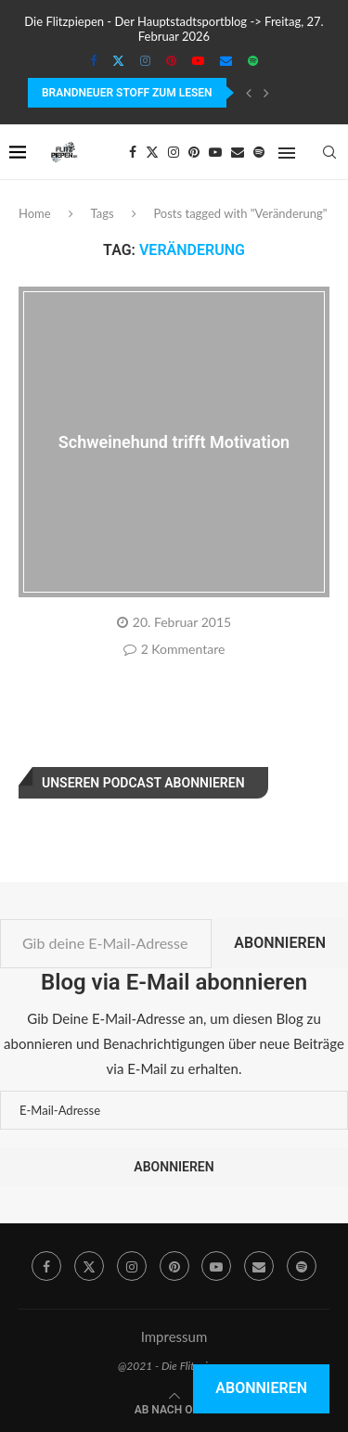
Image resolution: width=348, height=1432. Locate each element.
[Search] (329, 152)
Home (35, 213)
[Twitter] (118, 60)
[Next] (266, 93)
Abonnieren (280, 943)
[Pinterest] (171, 60)
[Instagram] (145, 60)
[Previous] (248, 93)
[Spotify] (253, 60)
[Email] (226, 60)
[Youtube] (198, 60)
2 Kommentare (174, 649)
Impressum (174, 1336)
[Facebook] (93, 60)
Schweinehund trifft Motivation (174, 442)
